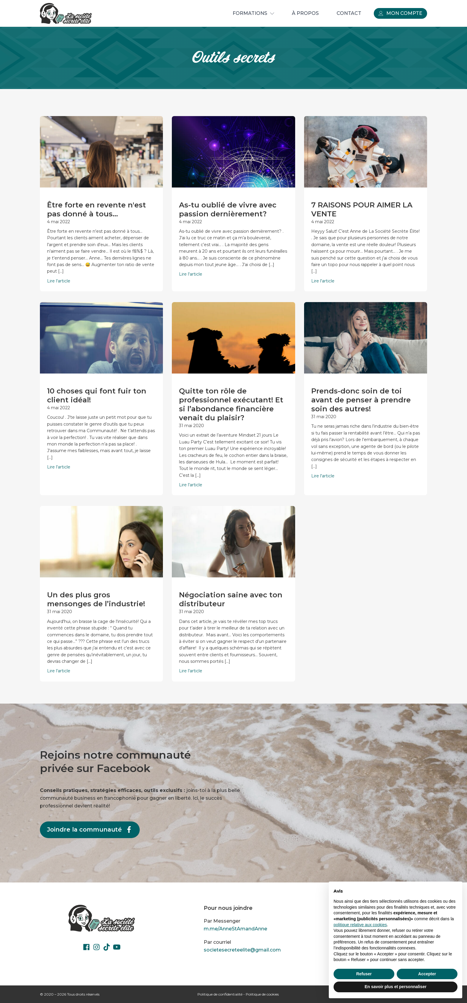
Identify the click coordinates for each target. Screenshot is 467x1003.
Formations (253, 13)
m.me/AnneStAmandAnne (235, 929)
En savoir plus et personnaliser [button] (395, 986)
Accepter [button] (427, 973)
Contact (349, 13)
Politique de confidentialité (219, 994)
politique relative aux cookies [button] (360, 924)
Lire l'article (58, 281)
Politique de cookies (262, 994)
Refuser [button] (364, 973)
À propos (305, 13)
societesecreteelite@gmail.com (242, 950)
